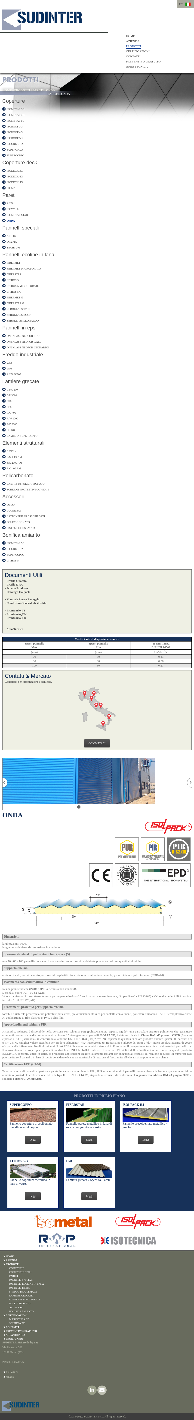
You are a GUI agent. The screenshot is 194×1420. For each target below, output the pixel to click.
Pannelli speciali (20, 228)
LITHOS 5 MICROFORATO (23, 286)
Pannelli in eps (18, 328)
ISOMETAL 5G (16, 120)
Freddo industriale (22, 354)
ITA (181, 4)
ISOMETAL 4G (16, 115)
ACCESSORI (16, 1307)
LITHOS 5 (13, 280)
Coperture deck (19, 162)
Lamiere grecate (20, 381)
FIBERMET (13, 262)
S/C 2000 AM (14, 462)
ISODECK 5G (15, 182)
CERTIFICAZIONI (138, 51)
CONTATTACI (97, 743)
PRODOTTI (133, 46)
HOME (130, 36)
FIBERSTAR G (15, 303)
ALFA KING (14, 374)
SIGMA (11, 188)
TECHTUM (13, 247)
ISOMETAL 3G (16, 109)
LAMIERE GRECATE (21, 1295)
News (10, 1376)
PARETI (38, 90)
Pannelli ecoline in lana (28, 254)
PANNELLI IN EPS (19, 1287)
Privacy (12, 1372)
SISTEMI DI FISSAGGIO (21, 528)
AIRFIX (11, 236)
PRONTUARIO (14, 1338)
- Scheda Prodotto (16, 588)
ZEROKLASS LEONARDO (23, 320)
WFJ (9, 368)
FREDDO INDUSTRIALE (23, 1291)
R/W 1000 (12, 418)
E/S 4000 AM (14, 457)
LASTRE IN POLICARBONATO (26, 483)
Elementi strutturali (23, 443)
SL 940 (11, 430)
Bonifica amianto (21, 535)
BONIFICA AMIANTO (21, 1311)
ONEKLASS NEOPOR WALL (24, 341)
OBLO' (11, 504)
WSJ (9, 362)
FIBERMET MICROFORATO (24, 268)
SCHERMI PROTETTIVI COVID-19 (28, 489)
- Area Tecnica (14, 629)
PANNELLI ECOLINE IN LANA (26, 1283)
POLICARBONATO (18, 522)
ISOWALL (13, 209)
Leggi (33, 1139)
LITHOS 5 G (14, 291)
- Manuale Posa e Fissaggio (22, 599)
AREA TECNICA (137, 66)
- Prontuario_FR (15, 618)
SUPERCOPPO (15, 155)
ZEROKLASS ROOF (19, 314)
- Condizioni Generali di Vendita (25, 603)
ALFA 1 (11, 203)
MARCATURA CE (19, 1319)
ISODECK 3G (15, 170)
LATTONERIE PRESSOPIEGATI (26, 516)
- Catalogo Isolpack (17, 592)
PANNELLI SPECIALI (21, 1279)
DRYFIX (12, 241)
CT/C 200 (12, 389)
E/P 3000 (12, 395)
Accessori (13, 496)
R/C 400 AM (14, 468)
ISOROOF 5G (15, 138)
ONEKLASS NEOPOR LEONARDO (28, 347)
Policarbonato (18, 475)
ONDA (50, 90)
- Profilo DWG (14, 584)
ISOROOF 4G (15, 132)
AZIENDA (132, 41)
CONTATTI (133, 56)
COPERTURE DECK (20, 1272)
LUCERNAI (14, 510)
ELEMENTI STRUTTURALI (24, 1299)
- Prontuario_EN (15, 614)
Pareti (8, 195)
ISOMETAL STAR (17, 215)
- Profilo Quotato (16, 581)
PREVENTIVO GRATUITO (143, 61)
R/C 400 (11, 412)
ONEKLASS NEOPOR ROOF (24, 336)
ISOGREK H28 (15, 144)
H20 (9, 401)
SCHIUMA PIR (17, 1323)
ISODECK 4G (15, 176)
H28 (9, 407)
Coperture (13, 101)
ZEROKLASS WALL (19, 309)
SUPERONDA (15, 149)
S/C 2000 (12, 424)
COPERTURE (16, 1268)
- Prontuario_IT (15, 610)
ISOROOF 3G (15, 126)
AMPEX (11, 451)
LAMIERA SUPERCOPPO (22, 435)
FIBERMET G (15, 297)
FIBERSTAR (14, 274)
